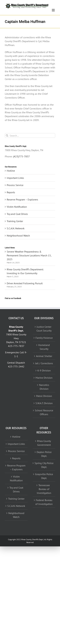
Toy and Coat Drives (17, 214)
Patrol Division (44, 396)
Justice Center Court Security (44, 328)
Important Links (15, 177)
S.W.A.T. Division (44, 403)
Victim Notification (17, 206)
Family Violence (44, 337)
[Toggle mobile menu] (53, 10)
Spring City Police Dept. (44, 465)
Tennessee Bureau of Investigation (44, 489)
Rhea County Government (44, 442)
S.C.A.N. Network (15, 228)
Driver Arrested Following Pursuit (25, 283)
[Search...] (30, 135)
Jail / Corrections (44, 363)
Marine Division (44, 377)
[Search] (7, 135)
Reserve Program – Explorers (22, 199)
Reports (11, 192)
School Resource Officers (44, 412)
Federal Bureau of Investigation (44, 502)
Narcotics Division (44, 386)
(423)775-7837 (21, 156)
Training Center (15, 221)
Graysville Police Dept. (44, 476)
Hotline (11, 170)
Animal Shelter (44, 356)
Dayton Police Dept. (44, 453)
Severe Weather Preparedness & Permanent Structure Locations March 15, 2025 (29, 255)
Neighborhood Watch (18, 235)
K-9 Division (44, 370)
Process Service (15, 185)
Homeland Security (44, 346)
